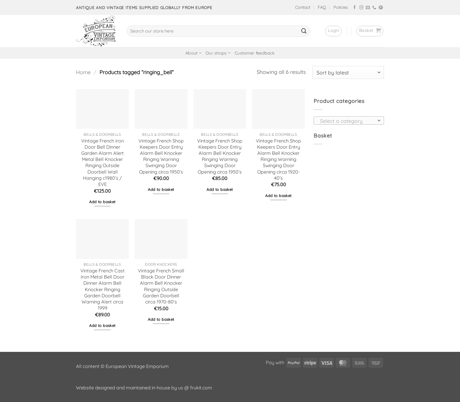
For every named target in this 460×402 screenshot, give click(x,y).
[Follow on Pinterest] (381, 8)
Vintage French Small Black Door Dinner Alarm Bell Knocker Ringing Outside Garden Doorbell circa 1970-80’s (161, 286)
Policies (341, 7)
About (193, 53)
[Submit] (304, 31)
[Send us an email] (368, 8)
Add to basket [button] (102, 201)
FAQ (322, 7)
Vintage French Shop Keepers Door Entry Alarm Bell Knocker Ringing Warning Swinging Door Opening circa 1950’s (161, 156)
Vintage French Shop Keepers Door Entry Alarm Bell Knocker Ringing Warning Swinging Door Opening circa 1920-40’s (278, 159)
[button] (333, 31)
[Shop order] (348, 72)
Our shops (218, 53)
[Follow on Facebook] (355, 8)
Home (83, 72)
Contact (302, 7)
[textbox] (347, 121)
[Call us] (374, 8)
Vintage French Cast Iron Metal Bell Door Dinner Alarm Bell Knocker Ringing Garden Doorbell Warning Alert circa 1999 (102, 289)
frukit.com (201, 388)
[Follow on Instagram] (361, 8)
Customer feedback (255, 53)
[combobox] (349, 120)
